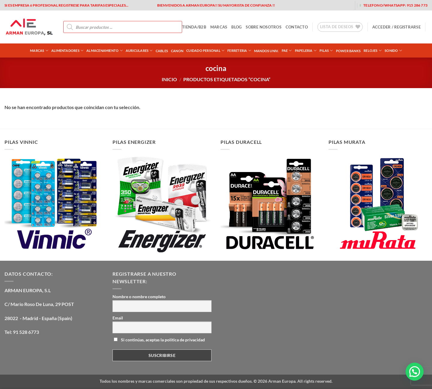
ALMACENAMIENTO (104, 50)
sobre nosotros (263, 27)
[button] (396, 27)
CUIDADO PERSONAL (205, 50)
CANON (177, 51)
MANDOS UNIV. (266, 51)
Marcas (39, 50)
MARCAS (218, 27)
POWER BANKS (348, 51)
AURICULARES (139, 50)
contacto (297, 27)
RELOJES (373, 50)
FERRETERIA (239, 50)
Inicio (169, 79)
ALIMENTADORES (67, 50)
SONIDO (393, 50)
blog (236, 27)
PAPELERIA (305, 50)
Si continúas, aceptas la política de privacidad (159, 339)
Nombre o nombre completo (139, 296)
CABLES (162, 51)
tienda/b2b (194, 27)
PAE (287, 50)
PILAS (326, 50)
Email (117, 317)
